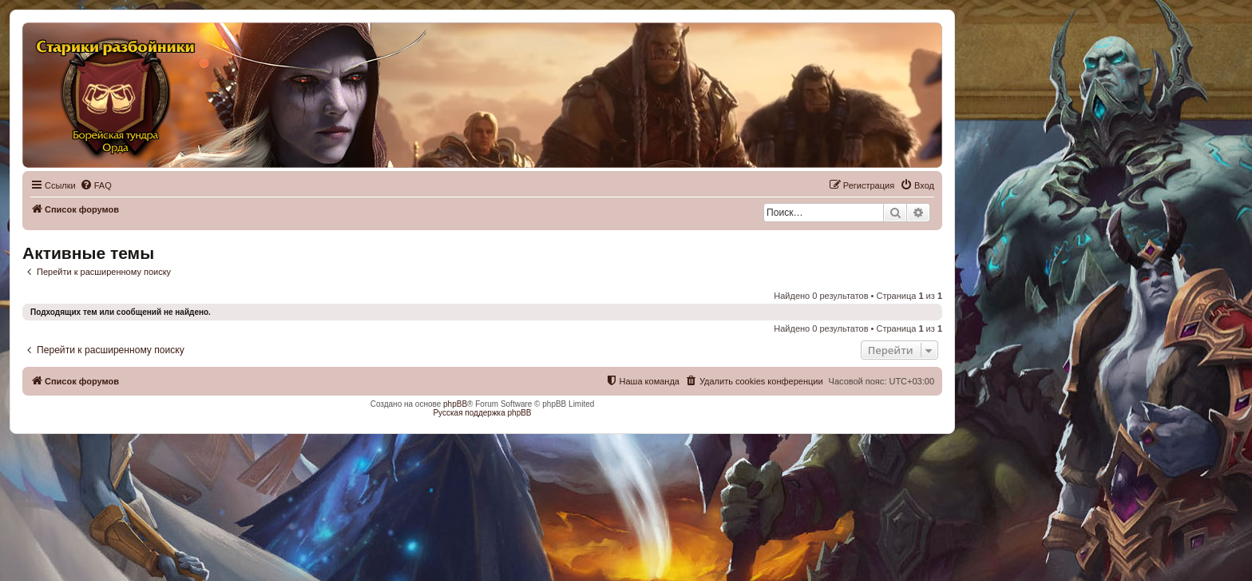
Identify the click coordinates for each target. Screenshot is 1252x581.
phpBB (455, 404)
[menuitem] (96, 185)
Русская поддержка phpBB (482, 412)
